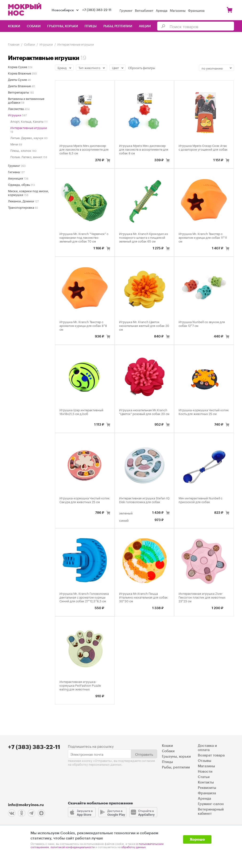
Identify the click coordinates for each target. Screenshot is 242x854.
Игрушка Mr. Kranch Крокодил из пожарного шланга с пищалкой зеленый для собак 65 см (143, 237)
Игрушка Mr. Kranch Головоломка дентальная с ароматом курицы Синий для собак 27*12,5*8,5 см (84, 597)
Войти (218, 9)
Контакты (206, 782)
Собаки (33, 26)
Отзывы (204, 761)
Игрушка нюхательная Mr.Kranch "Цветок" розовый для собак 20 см (144, 411)
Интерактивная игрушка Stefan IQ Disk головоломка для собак (144, 499)
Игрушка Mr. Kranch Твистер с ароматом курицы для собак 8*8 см (83, 325)
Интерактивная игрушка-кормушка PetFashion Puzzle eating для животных (80, 685)
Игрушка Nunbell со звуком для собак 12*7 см (202, 323)
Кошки (14, 26)
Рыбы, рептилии (117, 26)
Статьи (204, 777)
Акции (145, 26)
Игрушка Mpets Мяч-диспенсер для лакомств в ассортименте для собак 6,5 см (84, 149)
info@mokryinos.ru (26, 805)
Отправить (144, 754)
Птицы (91, 26)
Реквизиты (207, 788)
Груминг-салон (211, 804)
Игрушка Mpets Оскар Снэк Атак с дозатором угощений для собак (203, 147)
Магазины (178, 10)
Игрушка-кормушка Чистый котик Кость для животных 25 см (204, 411)
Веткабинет (144, 10)
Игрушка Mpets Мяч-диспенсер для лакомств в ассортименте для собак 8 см (143, 149)
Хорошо (197, 839)
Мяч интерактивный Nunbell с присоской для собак (200, 499)
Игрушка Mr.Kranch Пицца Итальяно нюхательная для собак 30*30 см (143, 597)
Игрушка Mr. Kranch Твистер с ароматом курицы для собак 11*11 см (203, 237)
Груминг (126, 10)
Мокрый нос (25, 9)
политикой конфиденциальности (73, 846)
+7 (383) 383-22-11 (96, 10)
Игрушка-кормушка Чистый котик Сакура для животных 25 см (84, 499)
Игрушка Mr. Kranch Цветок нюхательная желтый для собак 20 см (144, 325)
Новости (205, 771)
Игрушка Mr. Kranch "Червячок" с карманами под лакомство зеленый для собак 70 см (83, 237)
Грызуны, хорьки (62, 26)
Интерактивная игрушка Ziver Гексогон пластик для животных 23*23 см (202, 597)
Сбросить (141, 67)
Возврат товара (211, 755)
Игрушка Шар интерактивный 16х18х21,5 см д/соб (81, 411)
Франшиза (196, 10)
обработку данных (133, 846)
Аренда (162, 10)
